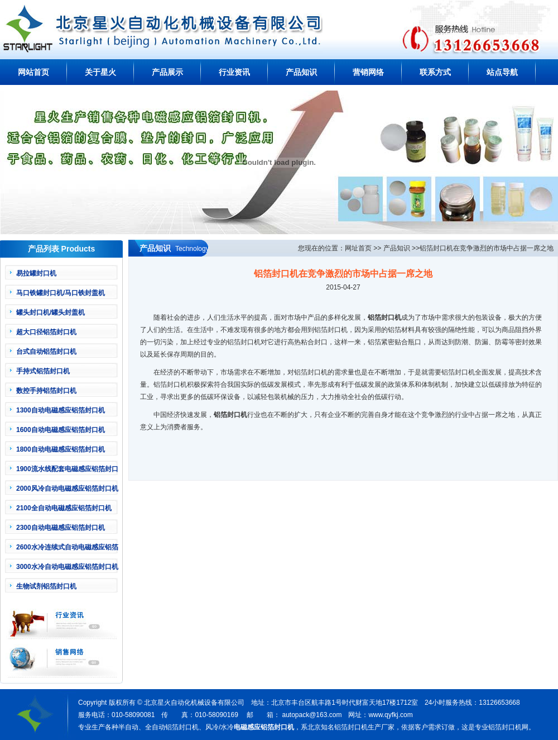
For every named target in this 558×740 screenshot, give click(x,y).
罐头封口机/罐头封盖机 (50, 312)
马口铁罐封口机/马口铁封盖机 (60, 293)
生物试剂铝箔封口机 (46, 586)
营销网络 (368, 72)
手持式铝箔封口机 (43, 371)
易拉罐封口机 (36, 273)
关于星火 (100, 72)
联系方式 (435, 72)
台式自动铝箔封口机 (46, 351)
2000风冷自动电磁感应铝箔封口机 (67, 488)
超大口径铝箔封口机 (46, 332)
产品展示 (167, 72)
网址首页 (358, 248)
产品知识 (301, 72)
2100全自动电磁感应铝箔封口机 (64, 508)
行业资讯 (234, 72)
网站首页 (33, 72)
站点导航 (502, 72)
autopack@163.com (311, 715)
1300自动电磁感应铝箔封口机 (60, 410)
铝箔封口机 (384, 317)
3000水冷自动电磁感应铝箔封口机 (67, 567)
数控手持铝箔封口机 (46, 391)
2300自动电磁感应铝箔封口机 (60, 528)
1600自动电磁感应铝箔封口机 (60, 430)
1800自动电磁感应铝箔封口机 (60, 449)
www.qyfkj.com (390, 715)
